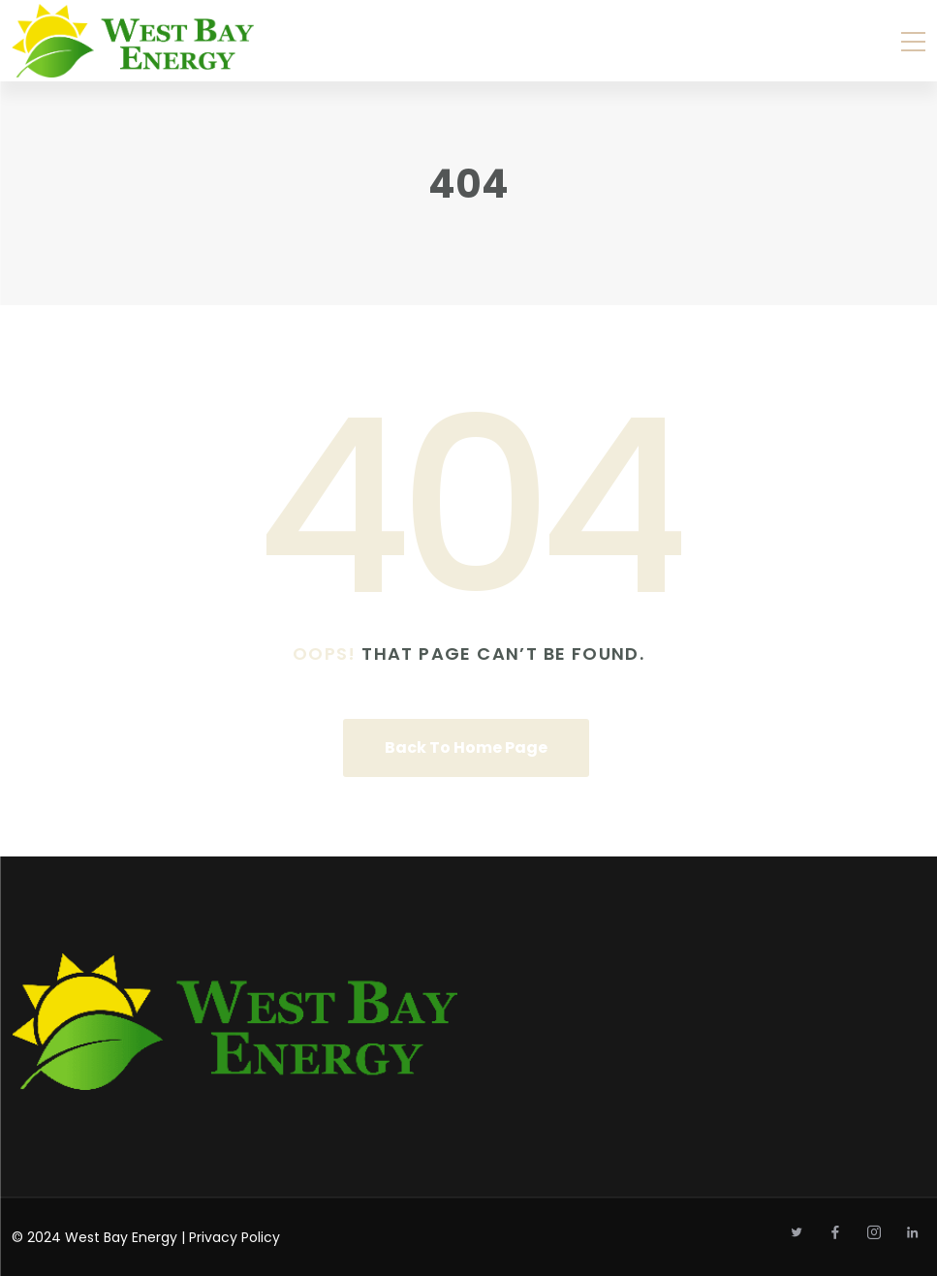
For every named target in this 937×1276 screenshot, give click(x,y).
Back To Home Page (466, 747)
